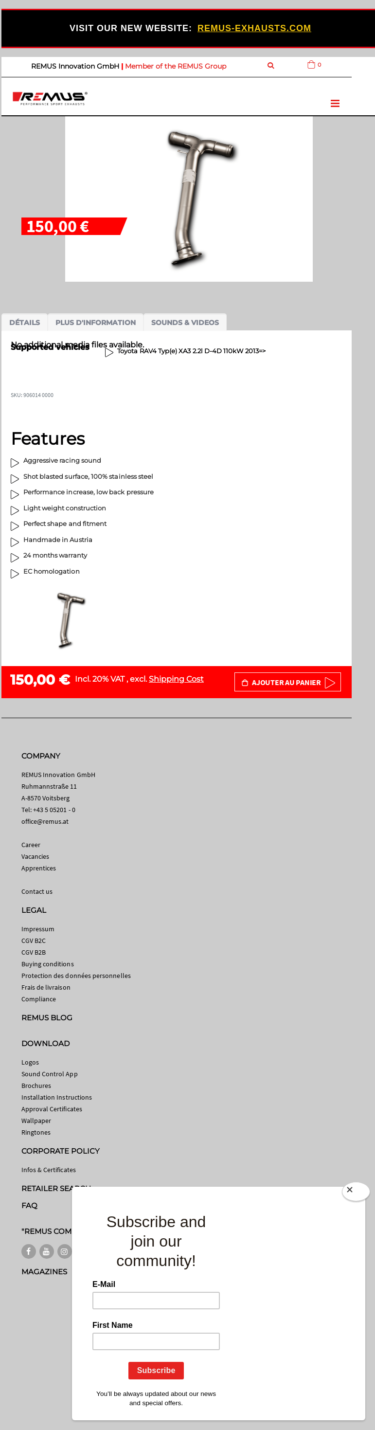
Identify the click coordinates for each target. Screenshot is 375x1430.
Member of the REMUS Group (175, 66)
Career (30, 844)
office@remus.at (45, 821)
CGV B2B (33, 952)
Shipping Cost (176, 679)
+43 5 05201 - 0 (54, 809)
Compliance (38, 999)
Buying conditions (47, 963)
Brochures (36, 1085)
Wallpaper (36, 1120)
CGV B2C (33, 940)
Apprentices (38, 868)
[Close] (356, 1191)
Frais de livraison (46, 987)
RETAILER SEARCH (56, 1188)
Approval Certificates (51, 1108)
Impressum (38, 928)
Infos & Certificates (48, 1169)
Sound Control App (49, 1073)
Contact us (37, 891)
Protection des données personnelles (76, 975)
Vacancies (35, 856)
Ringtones (36, 1132)
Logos (30, 1062)
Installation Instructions (56, 1097)
